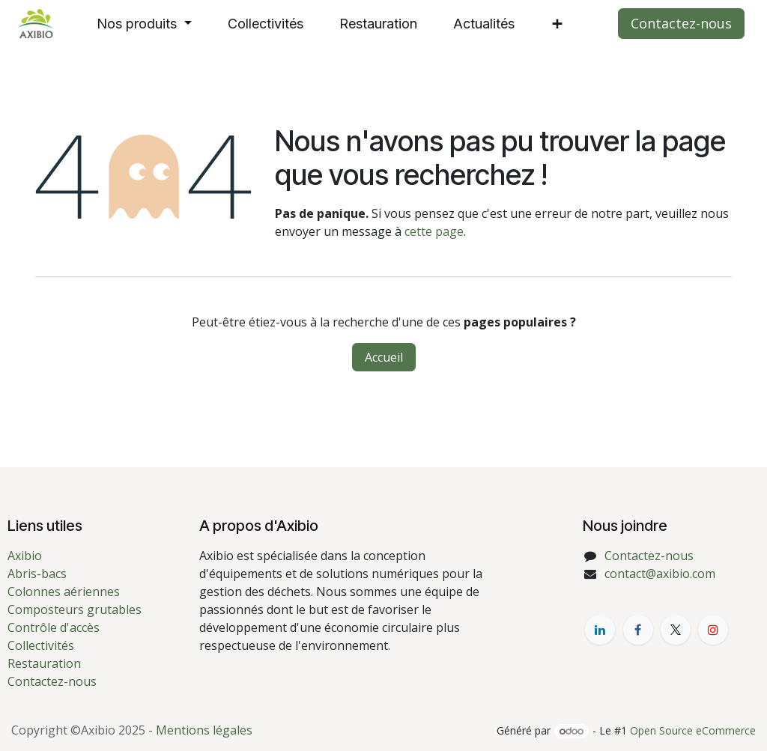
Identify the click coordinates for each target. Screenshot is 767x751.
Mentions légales (204, 730)
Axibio (24, 555)
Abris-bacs (37, 573)
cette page (434, 231)
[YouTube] (713, 630)
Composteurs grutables (74, 609)
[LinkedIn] (600, 630)
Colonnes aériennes (63, 591)
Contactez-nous (681, 23)
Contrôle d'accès (53, 627)
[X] (676, 630)
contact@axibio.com (659, 573)
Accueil (384, 357)
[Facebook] (638, 630)
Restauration (44, 663)
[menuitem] (144, 23)
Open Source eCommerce (693, 730)
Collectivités (40, 645)
